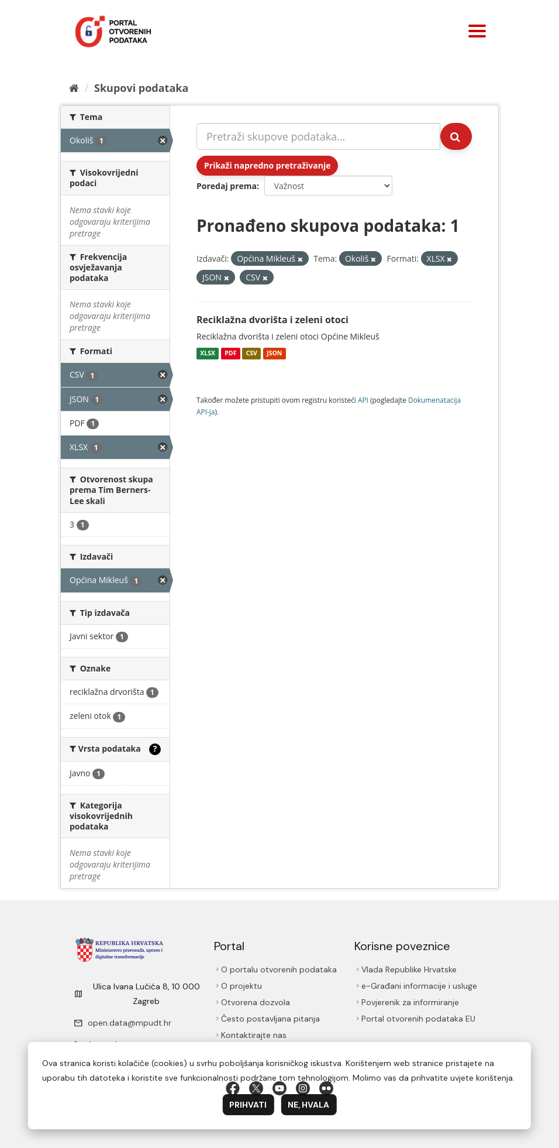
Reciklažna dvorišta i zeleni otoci (272, 319)
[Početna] (74, 88)
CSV (251, 353)
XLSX (207, 353)
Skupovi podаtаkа (141, 88)
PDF (230, 353)
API (363, 400)
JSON (274, 353)
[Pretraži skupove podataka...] (318, 136)
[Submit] (456, 136)
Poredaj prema (226, 185)
